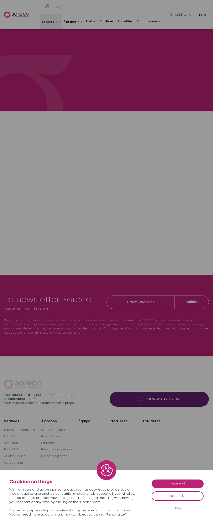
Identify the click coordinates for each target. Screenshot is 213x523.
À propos (49, 421)
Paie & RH (11, 449)
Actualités (125, 21)
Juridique (11, 443)
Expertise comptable (19, 430)
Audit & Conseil (15, 456)
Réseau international (56, 449)
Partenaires (49, 443)
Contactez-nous (148, 21)
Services (11, 421)
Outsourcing (13, 463)
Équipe (90, 21)
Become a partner (54, 456)
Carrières (106, 21)
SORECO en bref (53, 430)
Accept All (177, 483)
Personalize (177, 496)
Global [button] (178, 15)
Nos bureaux (50, 436)
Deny (177, 508)
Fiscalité (10, 436)
